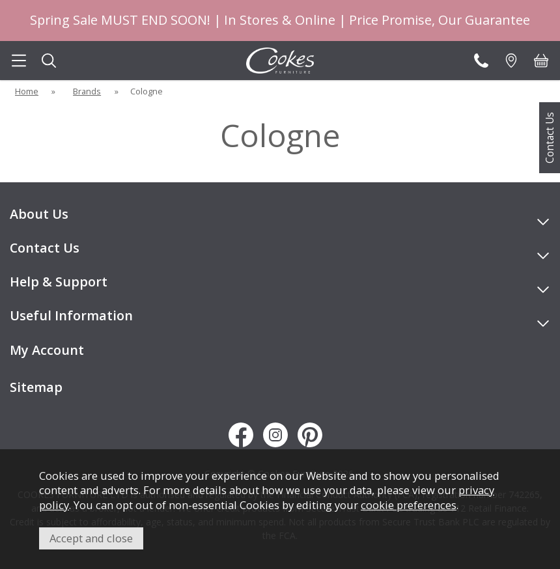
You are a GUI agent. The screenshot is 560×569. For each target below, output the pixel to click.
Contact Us (549, 137)
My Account (47, 350)
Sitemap (36, 387)
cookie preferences (408, 504)
